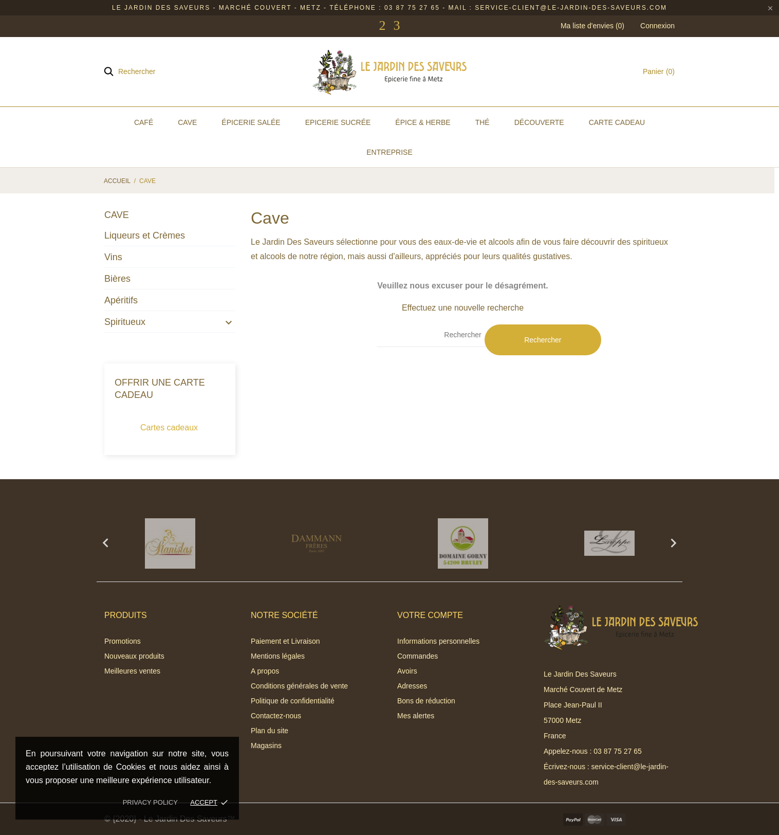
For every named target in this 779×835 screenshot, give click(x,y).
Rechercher (542, 340)
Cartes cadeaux (169, 427)
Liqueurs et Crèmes (144, 235)
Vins (113, 257)
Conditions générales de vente (299, 686)
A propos (265, 671)
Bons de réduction (426, 701)
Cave (187, 122)
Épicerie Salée (250, 122)
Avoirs (407, 671)
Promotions (122, 641)
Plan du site (269, 731)
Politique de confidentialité (293, 701)
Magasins (266, 745)
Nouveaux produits (134, 656)
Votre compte (430, 615)
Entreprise (389, 152)
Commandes (417, 656)
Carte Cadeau (617, 122)
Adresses (412, 686)
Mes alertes (415, 716)
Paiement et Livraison (285, 641)
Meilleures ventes (132, 671)
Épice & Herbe (422, 122)
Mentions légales (278, 656)
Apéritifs (121, 300)
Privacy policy (150, 802)
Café (143, 122)
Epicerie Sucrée (338, 122)
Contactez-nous (276, 716)
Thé (482, 122)
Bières (117, 279)
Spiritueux (124, 322)
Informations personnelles (438, 641)
